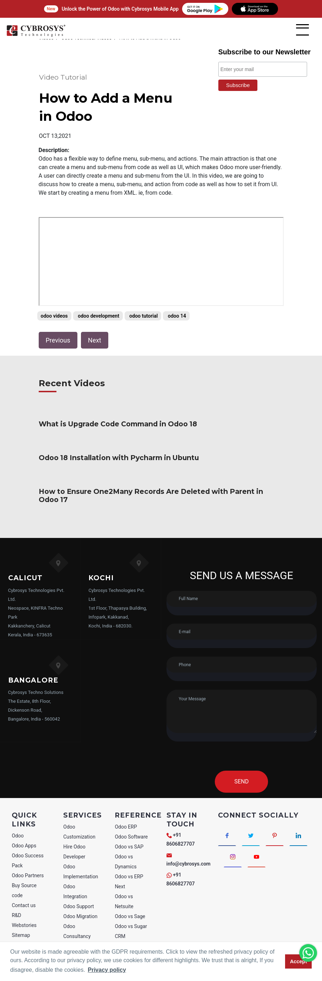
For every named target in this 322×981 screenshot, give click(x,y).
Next (94, 340)
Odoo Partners (28, 867)
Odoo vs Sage (130, 908)
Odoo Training (78, 938)
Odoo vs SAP (129, 838)
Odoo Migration (80, 908)
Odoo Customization (79, 823)
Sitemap (21, 927)
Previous (58, 340)
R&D (16, 907)
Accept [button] (298, 961)
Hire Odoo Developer (74, 843)
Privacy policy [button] (107, 970)
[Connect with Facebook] (227, 827)
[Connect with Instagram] (233, 848)
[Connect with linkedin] (298, 827)
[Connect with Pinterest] (275, 827)
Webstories (24, 917)
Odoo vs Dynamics (125, 853)
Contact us (24, 897)
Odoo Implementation (80, 863)
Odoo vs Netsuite (124, 893)
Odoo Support (78, 898)
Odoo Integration (75, 883)
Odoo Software (131, 828)
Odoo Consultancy (77, 923)
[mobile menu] (302, 30)
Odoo (18, 827)
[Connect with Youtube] (256, 848)
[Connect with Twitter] (251, 827)
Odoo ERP (126, 818)
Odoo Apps (24, 837)
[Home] (36, 35)
